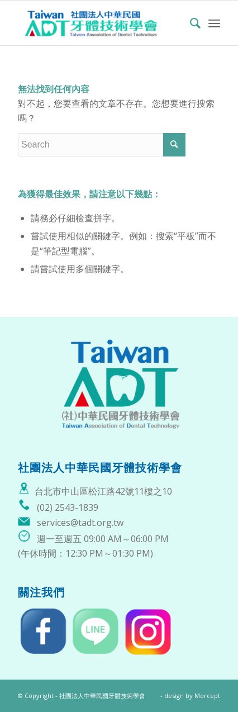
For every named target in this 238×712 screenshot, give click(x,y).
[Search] (190, 23)
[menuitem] (190, 23)
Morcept (207, 695)
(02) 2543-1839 (67, 507)
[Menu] (214, 23)
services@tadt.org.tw (80, 522)
